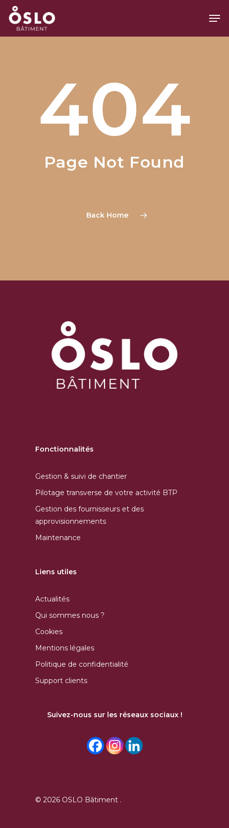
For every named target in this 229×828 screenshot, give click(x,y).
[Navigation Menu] (214, 18)
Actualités (52, 599)
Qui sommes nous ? (70, 615)
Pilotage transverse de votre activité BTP (106, 492)
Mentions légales (64, 648)
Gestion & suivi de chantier (81, 476)
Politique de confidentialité (81, 664)
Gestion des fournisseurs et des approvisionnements (89, 515)
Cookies (48, 631)
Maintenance (58, 537)
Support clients (61, 680)
